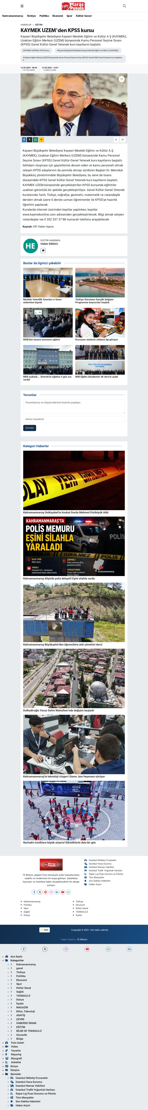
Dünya (25, 915)
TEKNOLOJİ (80, 911)
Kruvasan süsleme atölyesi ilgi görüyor (96, 339)
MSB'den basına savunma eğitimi (41, 339)
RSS (44, 930)
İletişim (12, 1070)
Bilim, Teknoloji (22, 1011)
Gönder (29, 427)
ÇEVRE (17, 1019)
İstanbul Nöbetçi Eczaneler (100, 860)
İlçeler (77, 915)
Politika (44, 16)
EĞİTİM (38, 25)
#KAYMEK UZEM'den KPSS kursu (36, 50)
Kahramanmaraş (12, 16)
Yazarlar (13, 1050)
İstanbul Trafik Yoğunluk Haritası (103, 870)
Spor (69, 16)
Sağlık (25, 911)
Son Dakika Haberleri (97, 880)
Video (11, 1046)
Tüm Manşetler (94, 877)
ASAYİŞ (17, 1015)
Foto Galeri (14, 1042)
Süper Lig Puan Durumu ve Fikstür (103, 874)
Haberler (26, 25)
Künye (11, 1066)
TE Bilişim (82, 939)
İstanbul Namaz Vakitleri (99, 867)
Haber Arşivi (92, 884)
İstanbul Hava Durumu (97, 863)
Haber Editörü (49, 243)
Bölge (16, 1038)
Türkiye (31, 16)
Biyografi (13, 1058)
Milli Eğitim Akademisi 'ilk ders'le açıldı (96, 376)
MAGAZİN (19, 1007)
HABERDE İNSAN (23, 1023)
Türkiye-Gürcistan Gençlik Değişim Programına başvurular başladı (94, 301)
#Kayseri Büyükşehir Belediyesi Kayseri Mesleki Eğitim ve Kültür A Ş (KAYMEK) (87, 50)
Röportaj (13, 1054)
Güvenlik (18, 1034)
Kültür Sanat (84, 16)
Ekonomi (57, 16)
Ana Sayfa (13, 956)
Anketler (13, 1062)
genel (16, 968)
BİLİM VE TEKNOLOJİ (26, 1030)
